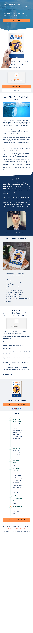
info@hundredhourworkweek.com (16, 528)
